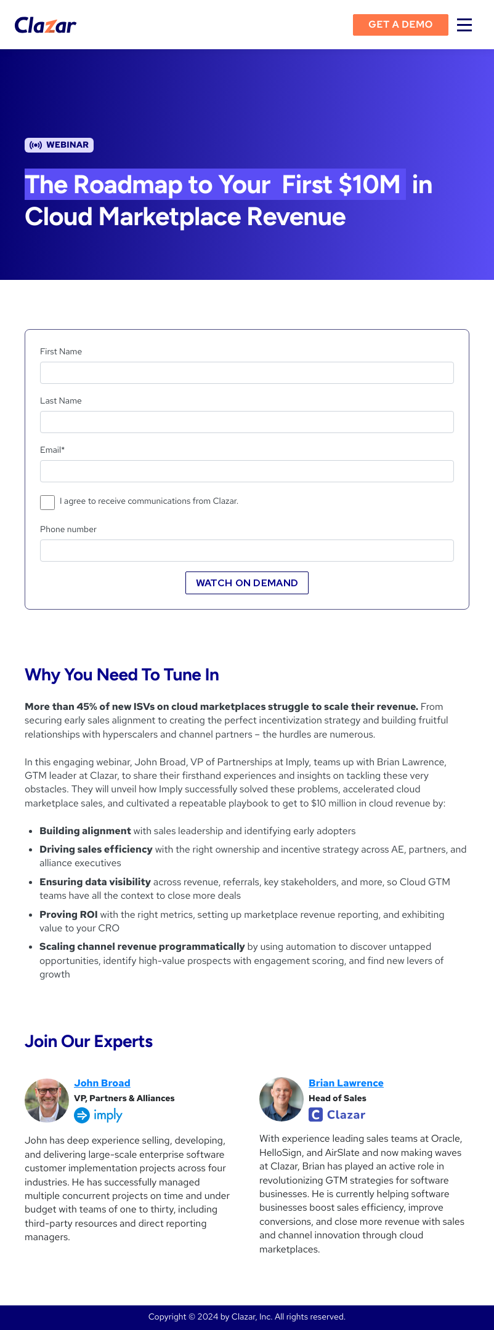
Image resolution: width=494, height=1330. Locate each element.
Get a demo (400, 24)
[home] (46, 25)
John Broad (102, 1083)
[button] (464, 24)
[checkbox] (247, 503)
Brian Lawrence (346, 1083)
